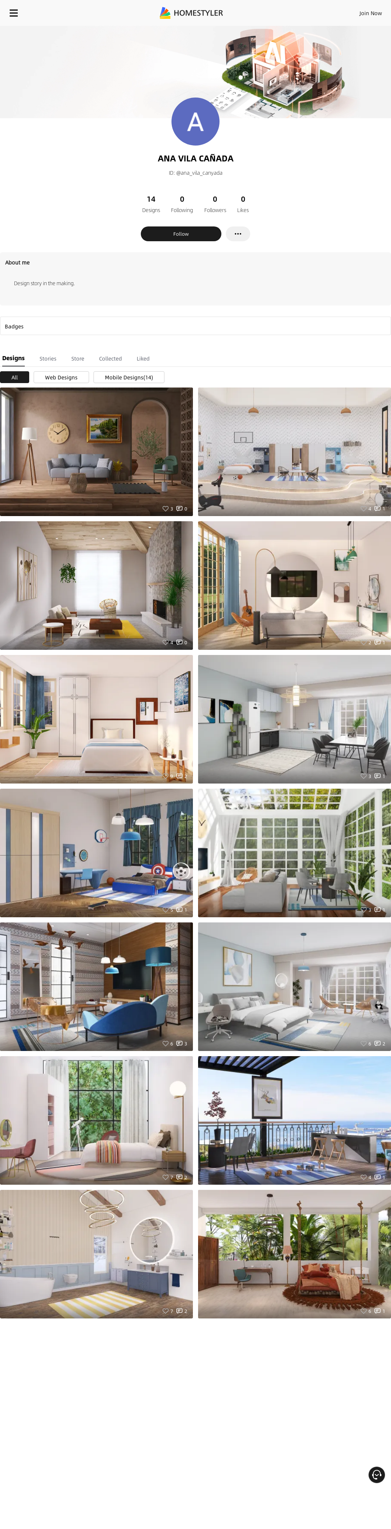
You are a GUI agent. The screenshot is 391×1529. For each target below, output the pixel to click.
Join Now (371, 13)
